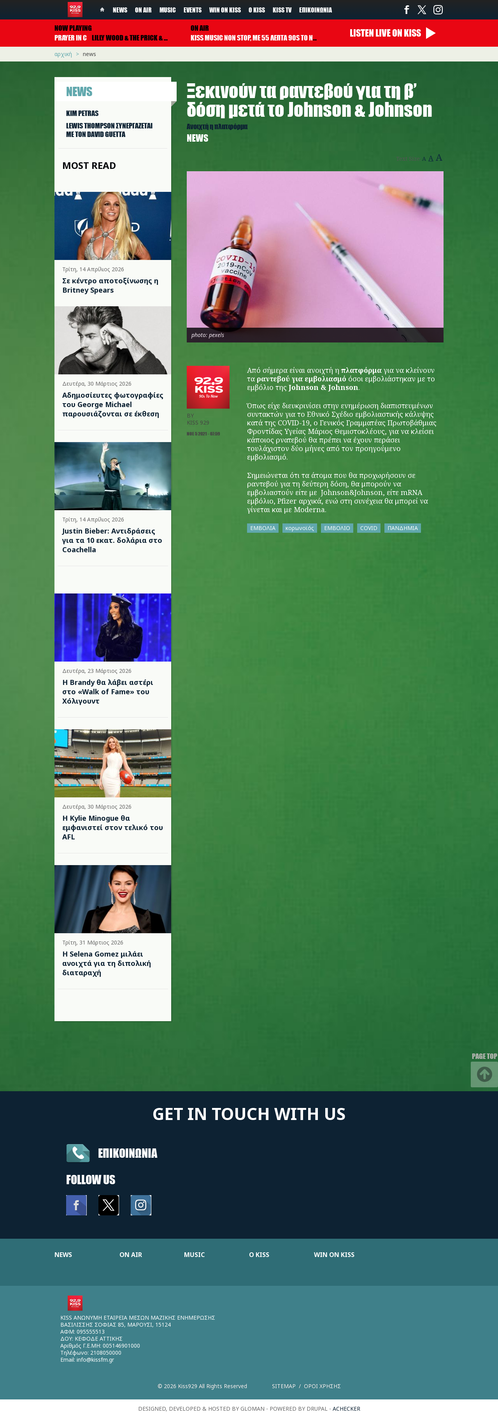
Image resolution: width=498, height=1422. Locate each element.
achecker (346, 1408)
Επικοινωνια (127, 1153)
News (120, 10)
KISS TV (282, 10)
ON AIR (130, 1254)
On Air (143, 10)
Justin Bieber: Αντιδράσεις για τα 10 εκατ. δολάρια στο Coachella (112, 540)
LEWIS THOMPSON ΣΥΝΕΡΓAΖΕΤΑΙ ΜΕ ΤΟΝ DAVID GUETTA (109, 130)
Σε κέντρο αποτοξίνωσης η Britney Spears (110, 285)
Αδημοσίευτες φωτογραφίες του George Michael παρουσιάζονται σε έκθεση (112, 404)
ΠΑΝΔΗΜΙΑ (403, 528)
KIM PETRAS (82, 113)
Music (168, 10)
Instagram (438, 10)
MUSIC (194, 1254)
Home (102, 10)
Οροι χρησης (322, 1386)
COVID (368, 528)
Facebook (406, 10)
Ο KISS (259, 1254)
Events (193, 10)
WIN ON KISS (334, 1254)
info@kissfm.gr (95, 1359)
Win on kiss (225, 10)
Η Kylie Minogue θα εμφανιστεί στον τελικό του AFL (112, 827)
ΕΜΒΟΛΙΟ (337, 528)
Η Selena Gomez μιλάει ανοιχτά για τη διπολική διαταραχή (106, 963)
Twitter (422, 10)
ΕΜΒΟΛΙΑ (262, 528)
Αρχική (63, 54)
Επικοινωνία (315, 10)
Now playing (73, 28)
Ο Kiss (257, 10)
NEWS (63, 1254)
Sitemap (284, 1386)
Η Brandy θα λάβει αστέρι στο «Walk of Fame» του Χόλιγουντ (107, 692)
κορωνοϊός (300, 528)
